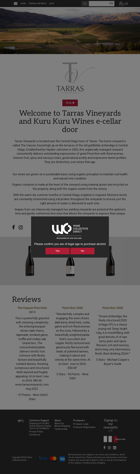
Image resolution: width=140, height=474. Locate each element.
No (82, 251)
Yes (57, 251)
